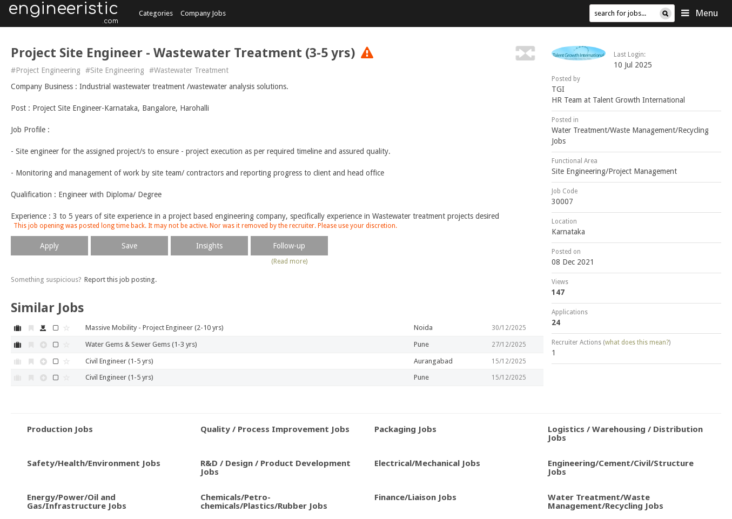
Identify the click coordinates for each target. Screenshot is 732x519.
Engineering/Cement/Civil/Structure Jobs (621, 467)
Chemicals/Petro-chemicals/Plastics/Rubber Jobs (263, 501)
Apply (49, 245)
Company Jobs (203, 13)
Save (129, 245)
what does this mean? (637, 342)
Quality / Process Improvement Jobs (275, 428)
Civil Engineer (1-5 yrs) (119, 361)
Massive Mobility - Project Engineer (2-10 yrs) (154, 327)
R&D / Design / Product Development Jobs (275, 467)
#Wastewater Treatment (189, 70)
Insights (209, 245)
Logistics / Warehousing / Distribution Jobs (625, 433)
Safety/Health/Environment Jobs (93, 462)
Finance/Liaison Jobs (415, 496)
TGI (558, 89)
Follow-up (289, 245)
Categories (156, 13)
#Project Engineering (45, 70)
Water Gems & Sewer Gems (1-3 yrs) (141, 344)
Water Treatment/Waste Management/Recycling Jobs (605, 501)
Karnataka (568, 231)
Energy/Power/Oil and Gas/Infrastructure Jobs (76, 501)
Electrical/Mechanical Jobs (427, 462)
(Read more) (289, 261)
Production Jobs (60, 428)
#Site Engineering (114, 70)
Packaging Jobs (405, 428)
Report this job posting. (120, 279)
